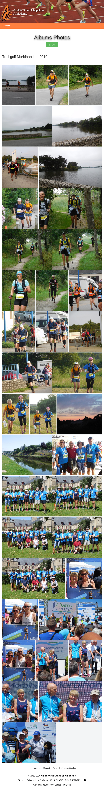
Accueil (37, 768)
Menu (6, 25)
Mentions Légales (68, 768)
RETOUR (52, 45)
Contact (46, 768)
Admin (55, 768)
